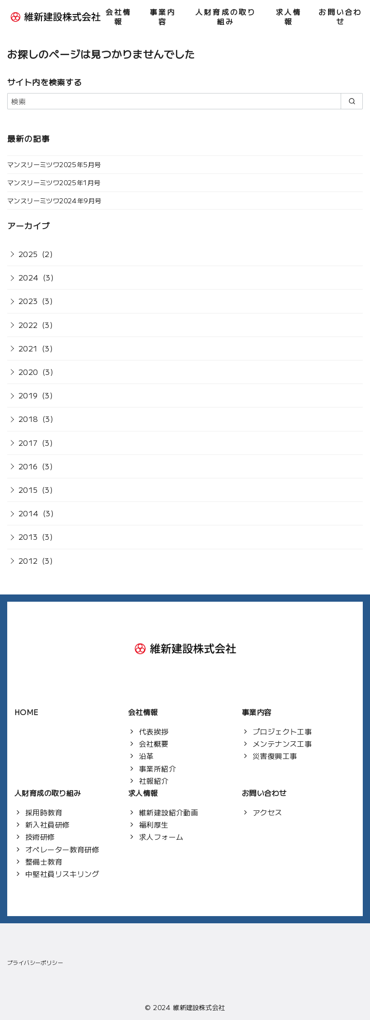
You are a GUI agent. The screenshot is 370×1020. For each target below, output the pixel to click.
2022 (28, 324)
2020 (28, 371)
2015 (28, 489)
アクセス (267, 812)
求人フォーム (161, 836)
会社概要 (154, 743)
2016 (28, 466)
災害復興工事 (275, 755)
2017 (28, 442)
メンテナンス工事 (282, 743)
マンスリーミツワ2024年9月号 (54, 200)
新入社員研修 (47, 824)
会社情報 (119, 16)
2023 (28, 300)
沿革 (146, 755)
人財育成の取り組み (225, 16)
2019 (28, 395)
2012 (28, 560)
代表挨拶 (154, 731)
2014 (28, 513)
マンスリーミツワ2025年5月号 (54, 164)
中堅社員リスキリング (62, 873)
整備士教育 (43, 861)
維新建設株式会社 (199, 1007)
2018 (28, 418)
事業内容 (163, 16)
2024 (28, 277)
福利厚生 (154, 824)
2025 (28, 253)
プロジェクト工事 (282, 731)
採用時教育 (43, 812)
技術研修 (40, 836)
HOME (26, 712)
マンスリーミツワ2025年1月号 (53, 182)
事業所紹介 (157, 768)
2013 (28, 536)
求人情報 (289, 16)
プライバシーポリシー (35, 962)
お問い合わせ (340, 16)
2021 (28, 348)
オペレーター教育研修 (62, 849)
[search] (352, 101)
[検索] (185, 101)
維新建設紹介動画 (168, 812)
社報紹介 (154, 780)
